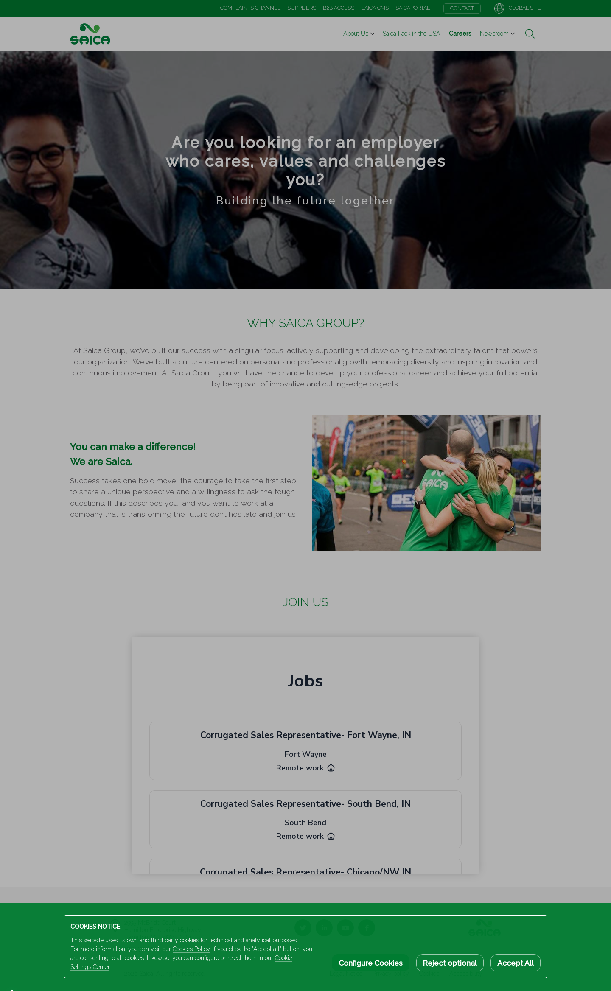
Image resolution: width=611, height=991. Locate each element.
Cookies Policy (191, 949)
